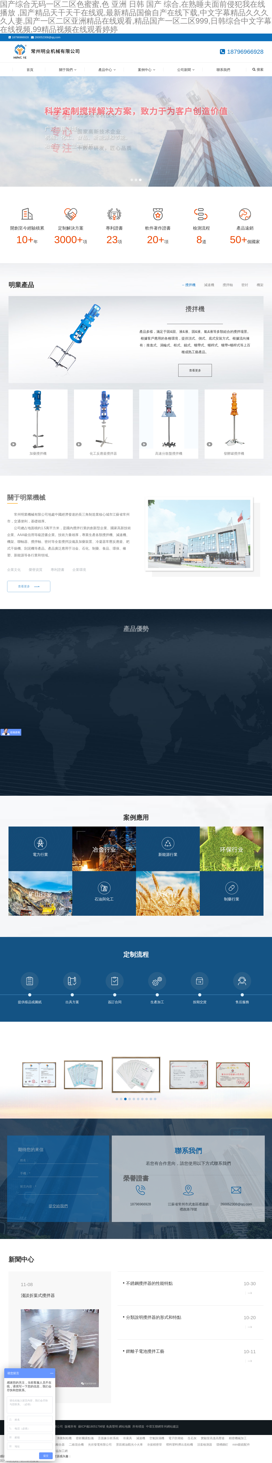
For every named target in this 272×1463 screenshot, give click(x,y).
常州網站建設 (170, 1426)
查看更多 (195, 370)
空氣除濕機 (156, 1438)
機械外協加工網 (57, 1451)
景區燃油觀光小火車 (129, 1444)
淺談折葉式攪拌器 (38, 1295)
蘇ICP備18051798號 (91, 1426)
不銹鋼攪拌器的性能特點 (149, 1283)
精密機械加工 (238, 1438)
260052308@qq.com (48, 37)
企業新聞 (236, 1259)
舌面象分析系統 (108, 1438)
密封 (244, 285)
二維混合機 (76, 1444)
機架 (260, 285)
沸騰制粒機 (64, 1438)
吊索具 (127, 1438)
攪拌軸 (228, 285)
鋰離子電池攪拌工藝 (145, 1351)
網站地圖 (125, 1426)
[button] (131, 180)
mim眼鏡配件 (241, 1444)
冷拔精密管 (154, 1444)
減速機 (209, 285)
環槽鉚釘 (222, 1444)
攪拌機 (190, 285)
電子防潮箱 (176, 1438)
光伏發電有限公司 (100, 1444)
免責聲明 (112, 1426)
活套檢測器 (204, 1444)
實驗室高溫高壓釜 (213, 1438)
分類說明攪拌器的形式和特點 (153, 1317)
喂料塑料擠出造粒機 (179, 1444)
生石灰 (192, 1438)
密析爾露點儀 (85, 1438)
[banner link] (136, 131)
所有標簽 (138, 1426)
